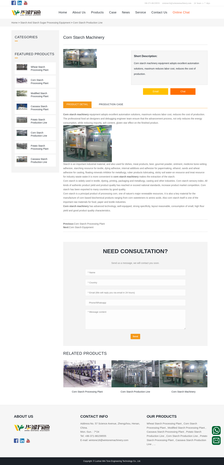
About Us (79, 12)
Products (97, 12)
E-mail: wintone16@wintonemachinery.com (104, 440)
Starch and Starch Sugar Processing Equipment (45, 22)
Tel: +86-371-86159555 (93, 435)
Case (113, 12)
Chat (183, 91)
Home (63, 12)
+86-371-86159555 (152, 3)
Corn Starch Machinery (183, 391)
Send (135, 336)
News (126, 12)
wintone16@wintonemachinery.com (176, 3)
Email (156, 91)
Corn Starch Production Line (87, 22)
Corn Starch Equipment (81, 227)
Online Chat (181, 12)
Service (140, 12)
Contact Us (159, 12)
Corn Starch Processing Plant (89, 223)
